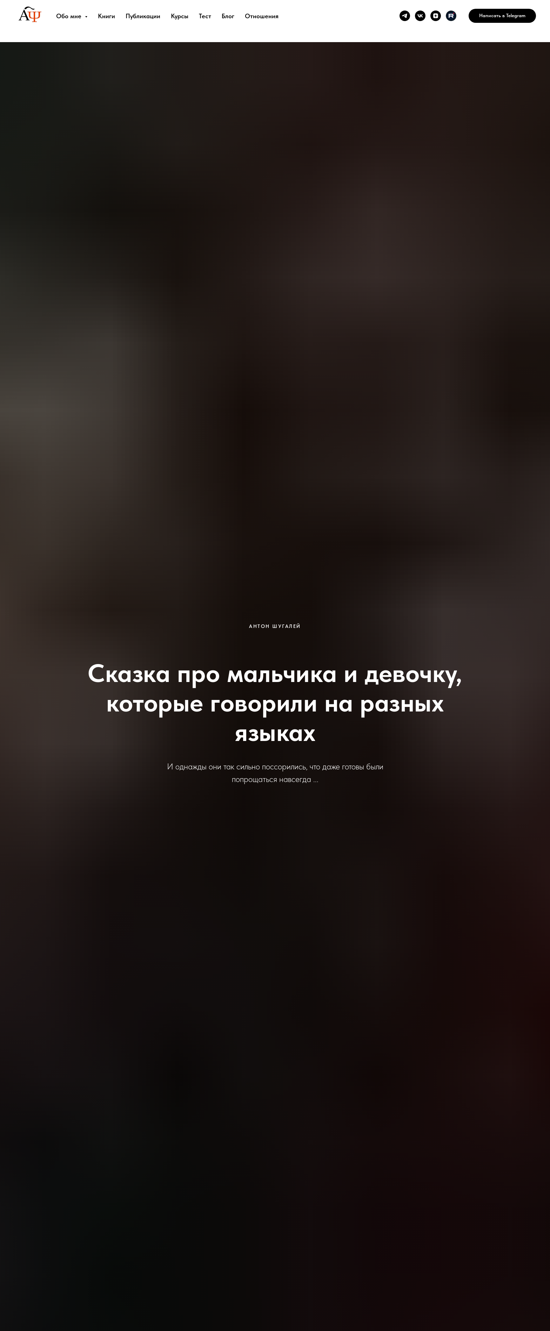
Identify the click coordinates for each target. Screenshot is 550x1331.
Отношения (262, 16)
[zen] (435, 16)
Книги (106, 16)
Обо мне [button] (69, 16)
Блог (228, 16)
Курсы (179, 16)
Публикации (143, 16)
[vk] (420, 16)
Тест (205, 16)
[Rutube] (451, 16)
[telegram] (405, 16)
